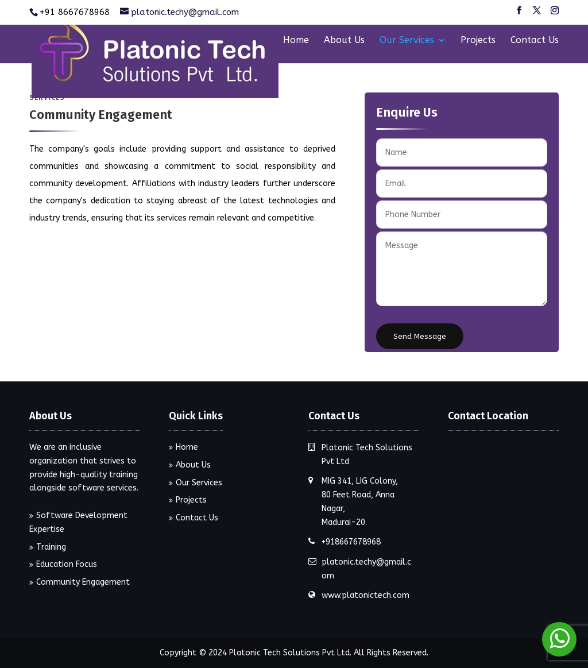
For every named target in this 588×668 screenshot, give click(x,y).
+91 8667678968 (74, 12)
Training (51, 547)
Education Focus (66, 564)
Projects (478, 40)
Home (296, 40)
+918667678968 (351, 542)
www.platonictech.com (365, 595)
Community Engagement (83, 582)
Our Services (407, 40)
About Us (344, 40)
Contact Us (534, 40)
